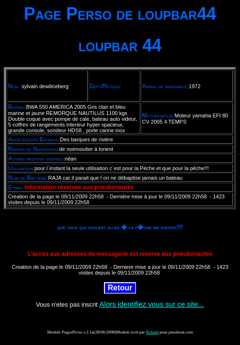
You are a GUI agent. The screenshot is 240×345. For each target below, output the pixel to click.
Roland (152, 332)
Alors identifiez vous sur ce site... (152, 304)
